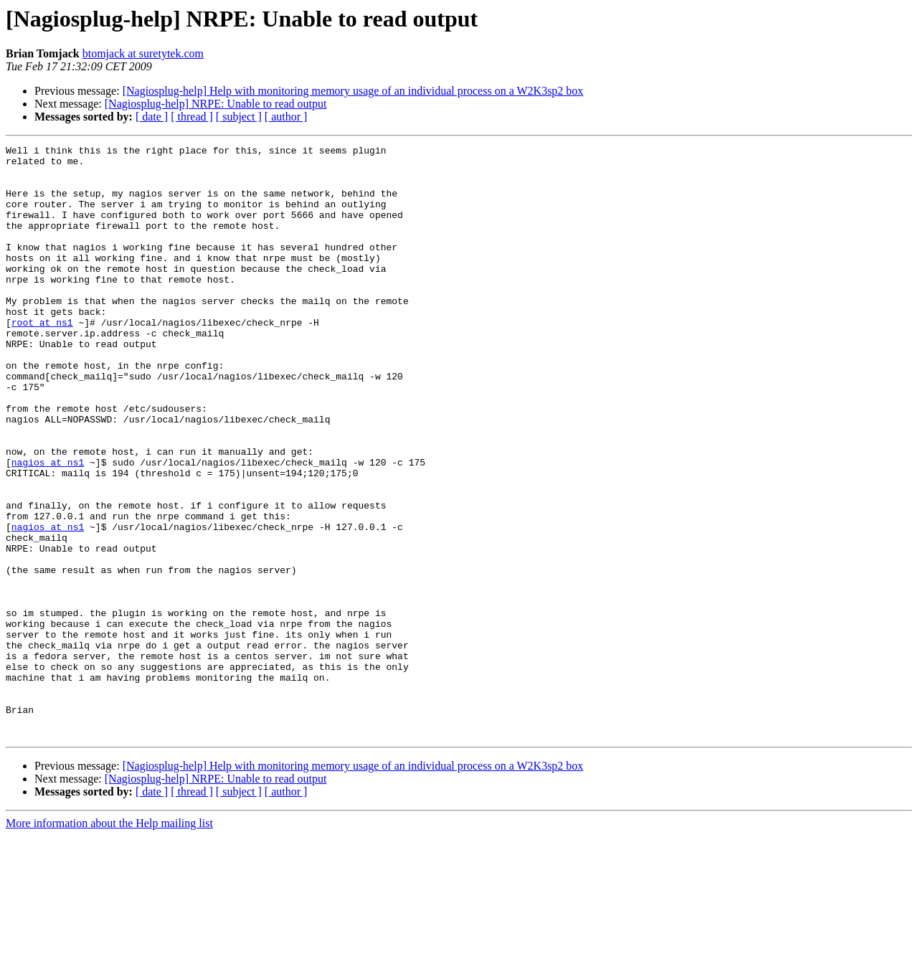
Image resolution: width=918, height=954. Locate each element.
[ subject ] (239, 116)
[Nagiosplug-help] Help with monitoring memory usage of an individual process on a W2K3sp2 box (353, 91)
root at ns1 (42, 358)
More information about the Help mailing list (109, 941)
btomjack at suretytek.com (143, 53)
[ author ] (286, 116)
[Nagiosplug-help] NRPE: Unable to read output (216, 104)
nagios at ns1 (47, 526)
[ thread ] (192, 116)
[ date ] (152, 116)
